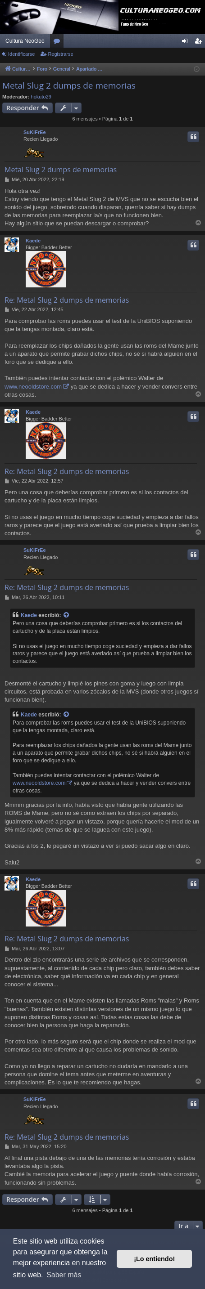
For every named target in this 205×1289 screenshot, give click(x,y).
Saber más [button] (63, 1275)
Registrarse (60, 54)
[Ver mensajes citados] (67, 615)
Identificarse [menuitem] (186, 43)
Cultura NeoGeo (25, 41)
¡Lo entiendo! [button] (154, 1258)
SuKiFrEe (34, 132)
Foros (59, 43)
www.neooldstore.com (33, 386)
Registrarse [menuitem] (200, 43)
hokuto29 (41, 96)
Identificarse (21, 54)
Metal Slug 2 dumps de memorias (69, 85)
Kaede (33, 240)
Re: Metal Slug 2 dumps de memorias (67, 299)
